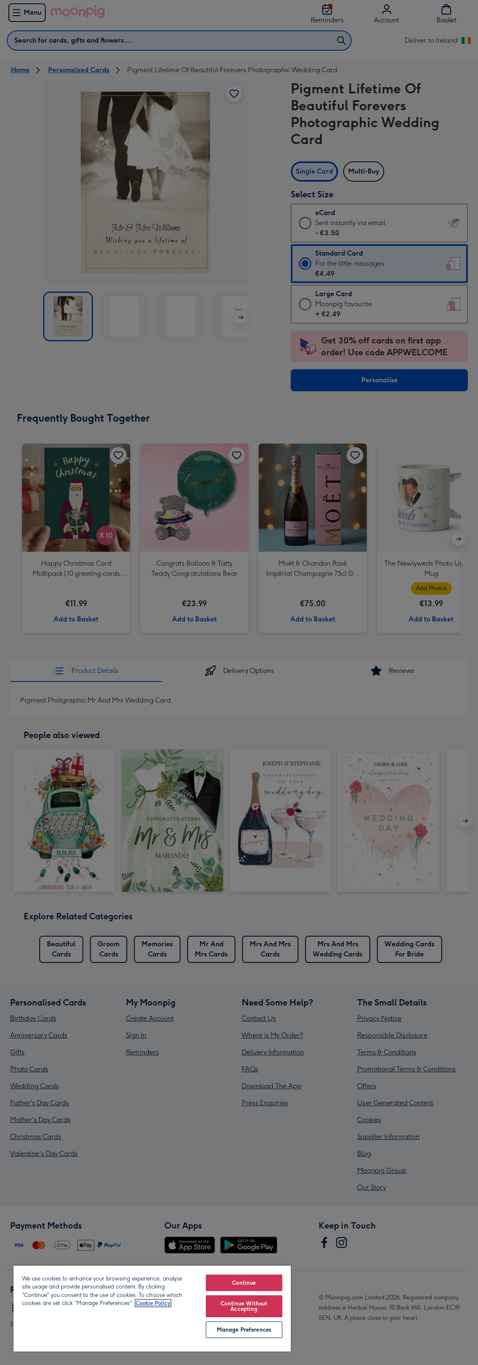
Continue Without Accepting (244, 1306)
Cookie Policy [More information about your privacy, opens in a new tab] (153, 1303)
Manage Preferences (244, 1330)
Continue (244, 1283)
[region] (152, 1308)
